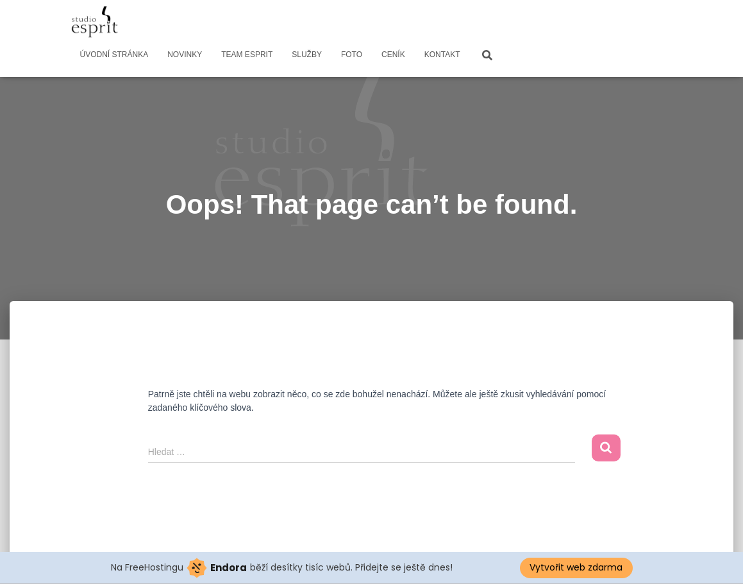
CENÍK (393, 54)
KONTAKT (442, 54)
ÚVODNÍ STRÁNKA (114, 54)
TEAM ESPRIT (246, 54)
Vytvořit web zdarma (576, 567)
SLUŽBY (307, 54)
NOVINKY (184, 54)
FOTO (351, 54)
